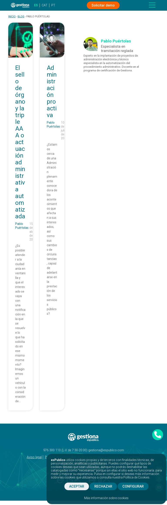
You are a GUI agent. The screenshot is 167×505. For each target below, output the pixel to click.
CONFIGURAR (133, 486)
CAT (44, 5)
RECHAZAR (103, 486)
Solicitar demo (103, 5)
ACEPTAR (76, 486)
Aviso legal (34, 457)
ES (36, 5)
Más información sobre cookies (106, 498)
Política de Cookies (136, 477)
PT (53, 5)
